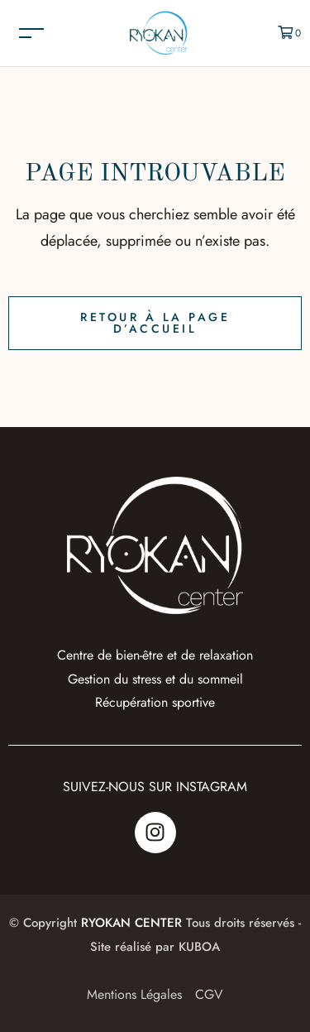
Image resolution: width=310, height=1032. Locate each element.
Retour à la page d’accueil (155, 323)
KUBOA (199, 947)
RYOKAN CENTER (131, 923)
